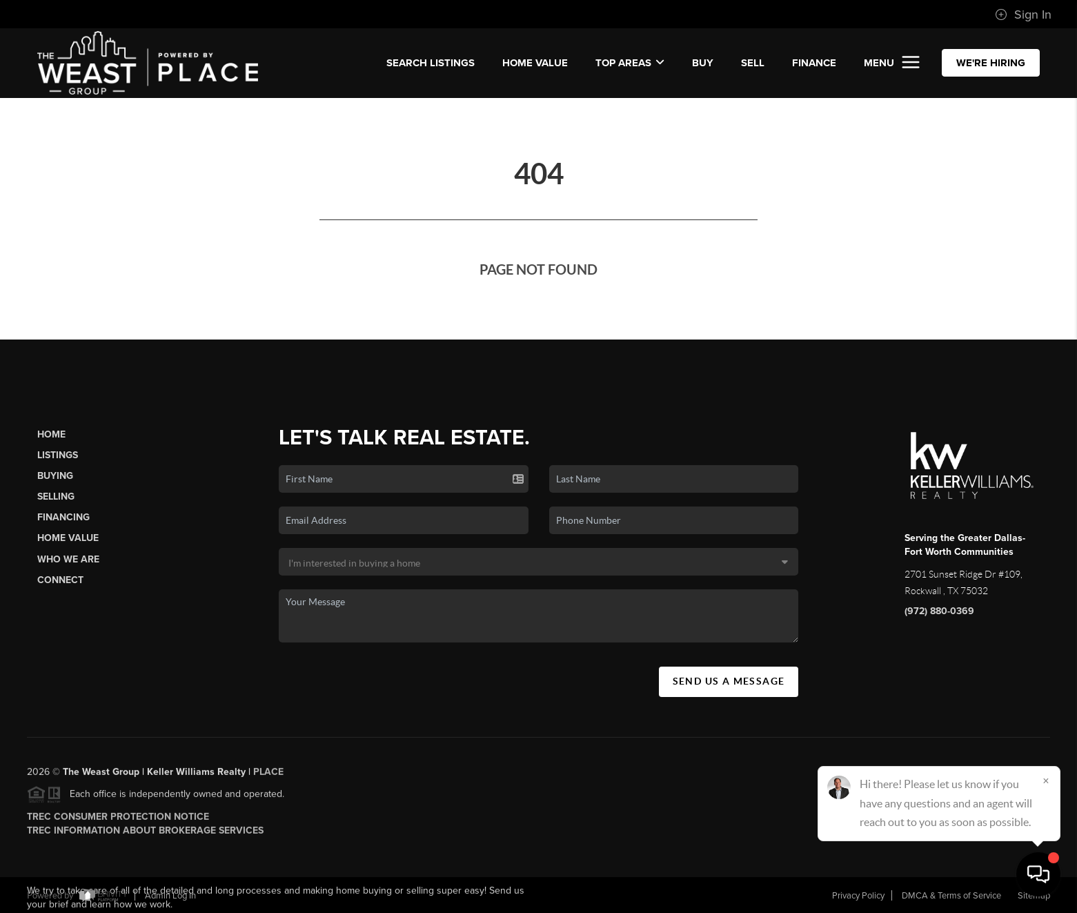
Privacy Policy (858, 895)
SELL (752, 63)
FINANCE (814, 63)
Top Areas (629, 63)
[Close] (1045, 780)
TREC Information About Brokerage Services (145, 835)
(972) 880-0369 (939, 611)
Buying (55, 476)
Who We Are (68, 559)
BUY (702, 63)
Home (51, 434)
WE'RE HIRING (990, 63)
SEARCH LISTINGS (430, 63)
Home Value (535, 63)
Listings (57, 455)
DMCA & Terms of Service (951, 895)
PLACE (268, 776)
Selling (56, 496)
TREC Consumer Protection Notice (118, 821)
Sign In (1023, 14)
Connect (60, 580)
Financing (63, 517)
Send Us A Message (729, 681)
